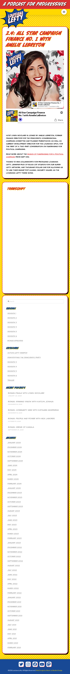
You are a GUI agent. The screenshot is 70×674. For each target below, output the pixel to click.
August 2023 (13, 511)
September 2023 (15, 506)
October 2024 (14, 456)
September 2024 (15, 461)
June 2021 (12, 629)
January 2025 (14, 443)
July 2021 (11, 625)
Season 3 (12, 322)
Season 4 (12, 327)
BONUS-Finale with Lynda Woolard (26, 393)
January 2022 (14, 597)
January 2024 (14, 488)
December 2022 (14, 547)
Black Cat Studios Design (54, 670)
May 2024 (11, 470)
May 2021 (11, 634)
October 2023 (14, 502)
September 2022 (15, 561)
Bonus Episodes (15, 341)
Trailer (10, 380)
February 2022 (14, 593)
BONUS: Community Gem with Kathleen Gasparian (33, 410)
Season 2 (12, 318)
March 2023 (13, 534)
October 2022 (14, 556)
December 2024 (14, 447)
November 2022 (14, 552)
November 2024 (14, 452)
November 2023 (14, 497)
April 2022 (12, 584)
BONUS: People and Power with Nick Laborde (31, 419)
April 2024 (12, 475)
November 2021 (14, 606)
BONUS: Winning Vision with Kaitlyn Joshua (31, 402)
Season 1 (11, 313)
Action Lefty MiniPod (17, 353)
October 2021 (13, 611)
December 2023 (14, 493)
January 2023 (14, 543)
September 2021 (14, 616)
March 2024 (13, 479)
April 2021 (12, 638)
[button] (64, 12)
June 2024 (12, 465)
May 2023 (11, 525)
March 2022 (13, 588)
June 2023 (12, 520)
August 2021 (13, 620)
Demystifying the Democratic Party (24, 357)
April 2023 (12, 529)
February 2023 (14, 538)
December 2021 (14, 602)
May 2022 (11, 579)
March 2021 (12, 643)
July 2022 (12, 570)
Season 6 (12, 336)
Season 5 (12, 331)
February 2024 (14, 484)
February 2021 (14, 647)
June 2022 (12, 575)
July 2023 (12, 515)
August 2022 (13, 565)
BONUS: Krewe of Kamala (21, 427)
